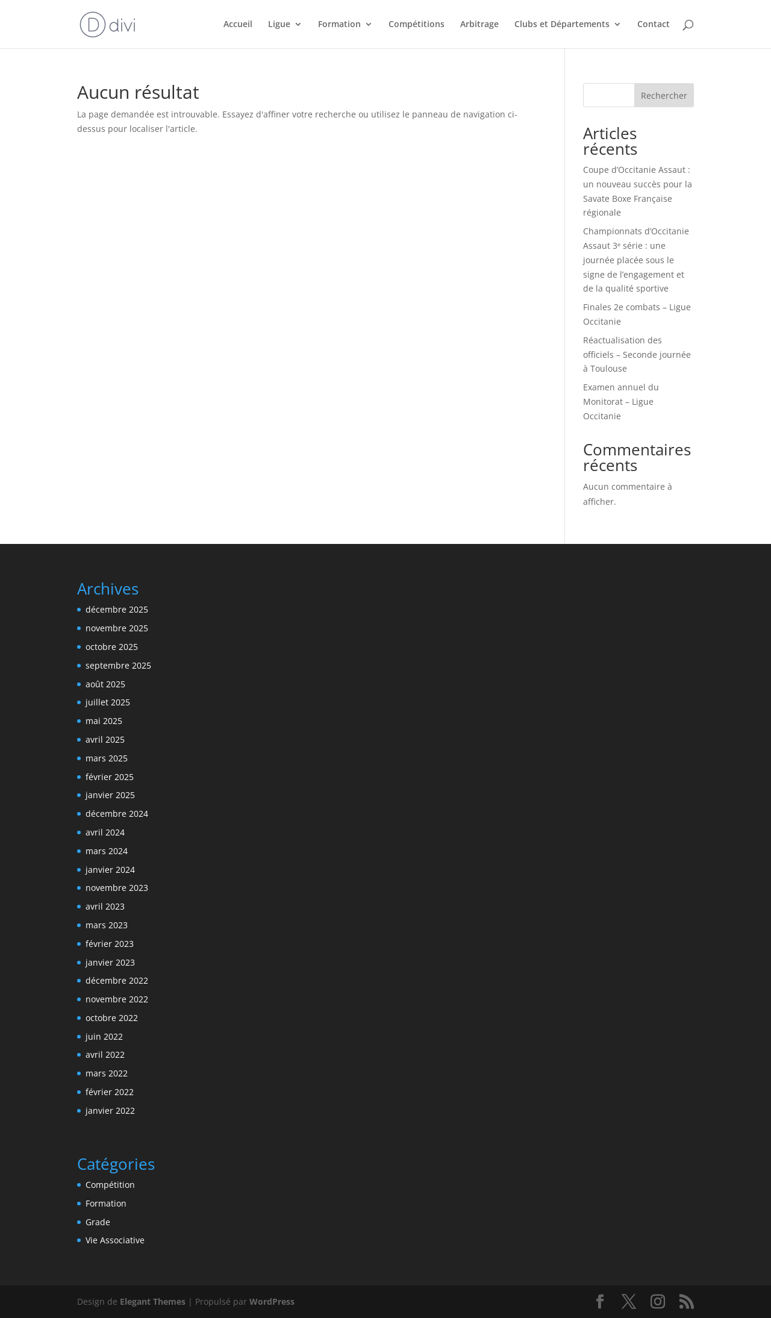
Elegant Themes (153, 1301)
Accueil (237, 25)
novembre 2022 (117, 999)
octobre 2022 (112, 1017)
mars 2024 (107, 851)
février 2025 (110, 776)
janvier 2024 (110, 869)
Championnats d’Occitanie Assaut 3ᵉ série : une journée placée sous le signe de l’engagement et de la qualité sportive (636, 259)
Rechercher (664, 95)
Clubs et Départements (562, 25)
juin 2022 (104, 1036)
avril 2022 (105, 1054)
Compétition (110, 1184)
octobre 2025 (112, 646)
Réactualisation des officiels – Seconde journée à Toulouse (637, 354)
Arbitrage (479, 25)
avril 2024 (105, 832)
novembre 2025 (117, 628)
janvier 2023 (110, 962)
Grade (98, 1222)
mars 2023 (107, 925)
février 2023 (110, 943)
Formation (339, 25)
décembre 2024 (117, 813)
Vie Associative (115, 1240)
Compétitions (417, 25)
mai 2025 (104, 720)
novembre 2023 (117, 887)
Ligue (279, 25)
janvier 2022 (110, 1110)
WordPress (272, 1301)
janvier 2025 (110, 795)
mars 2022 (107, 1073)
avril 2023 (105, 906)
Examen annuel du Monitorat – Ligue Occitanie (621, 401)
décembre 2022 (117, 980)
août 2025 (105, 684)
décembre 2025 (117, 609)
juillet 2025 (108, 702)
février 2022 (110, 1092)
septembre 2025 (118, 665)
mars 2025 (107, 758)
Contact (653, 25)
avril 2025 (105, 739)
